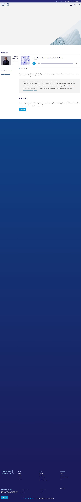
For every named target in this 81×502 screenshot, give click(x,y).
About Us (41, 473)
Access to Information (25, 489)
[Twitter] (23, 498)
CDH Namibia (67, 1)
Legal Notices (42, 489)
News (61, 479)
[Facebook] (21, 498)
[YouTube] (31, 498)
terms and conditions (70, 86)
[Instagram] (26, 498)
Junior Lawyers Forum (44, 481)
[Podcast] (33, 498)
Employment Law (5, 74)
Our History (42, 475)
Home (19, 473)
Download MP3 (23, 68)
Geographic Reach (64, 477)
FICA (41, 492)
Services (62, 475)
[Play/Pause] (34, 63)
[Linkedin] (28, 498)
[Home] (5, 5)
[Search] (79, 5)
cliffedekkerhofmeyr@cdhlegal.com (30, 90)
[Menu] (73, 5)
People (20, 475)
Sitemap (22, 494)
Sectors (61, 473)
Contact (20, 479)
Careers (20, 477)
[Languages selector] (77, 1)
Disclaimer (23, 492)
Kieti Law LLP (59, 1)
